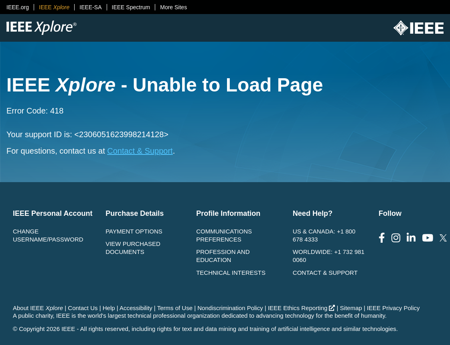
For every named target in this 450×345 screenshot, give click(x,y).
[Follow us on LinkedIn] (411, 238)
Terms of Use (175, 307)
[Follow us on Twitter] (443, 238)
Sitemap (351, 307)
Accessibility (136, 307)
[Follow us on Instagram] (395, 238)
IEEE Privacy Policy (393, 307)
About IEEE (38, 307)
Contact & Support (139, 150)
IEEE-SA (90, 7)
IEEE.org (17, 7)
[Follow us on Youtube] (427, 238)
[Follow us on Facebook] (382, 238)
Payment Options (133, 231)
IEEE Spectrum (131, 7)
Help (109, 307)
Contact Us (82, 307)
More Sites (173, 7)
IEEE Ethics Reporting (301, 307)
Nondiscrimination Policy (230, 307)
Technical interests (231, 272)
